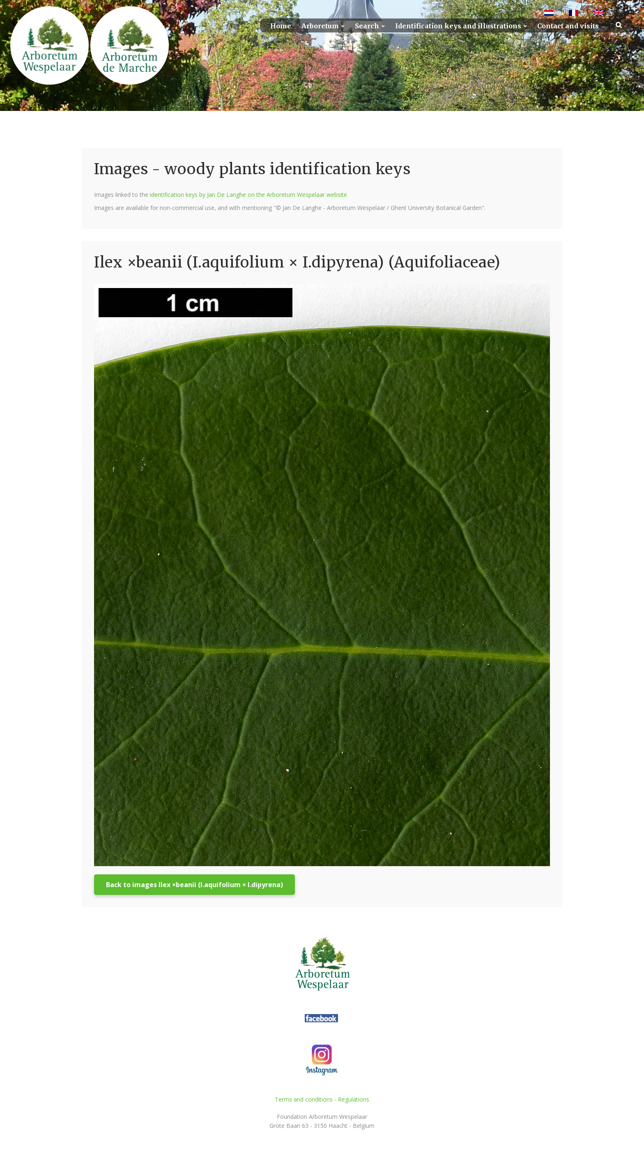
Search (367, 26)
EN (609, 13)
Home (280, 26)
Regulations (353, 1099)
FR (584, 13)
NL (559, 13)
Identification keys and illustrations (458, 26)
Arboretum (320, 26)
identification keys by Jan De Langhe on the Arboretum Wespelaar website (248, 194)
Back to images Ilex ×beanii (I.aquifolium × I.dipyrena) (194, 884)
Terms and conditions (304, 1099)
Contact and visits (568, 26)
